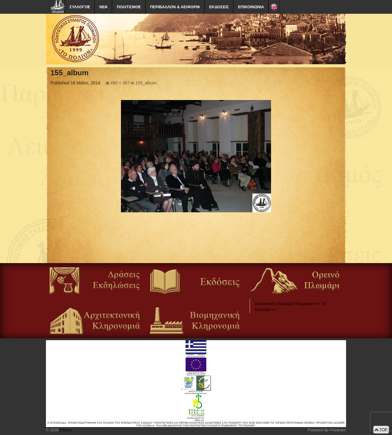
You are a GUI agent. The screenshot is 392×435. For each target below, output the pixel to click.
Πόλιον (64, 430)
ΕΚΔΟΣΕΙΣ (219, 7)
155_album (145, 82)
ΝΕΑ (103, 7)
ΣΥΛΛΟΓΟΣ (80, 7)
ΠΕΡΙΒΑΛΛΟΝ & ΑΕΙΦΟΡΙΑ (175, 7)
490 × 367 (120, 82)
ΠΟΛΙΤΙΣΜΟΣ (129, 7)
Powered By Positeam (326, 430)
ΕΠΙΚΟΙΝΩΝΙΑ (251, 7)
